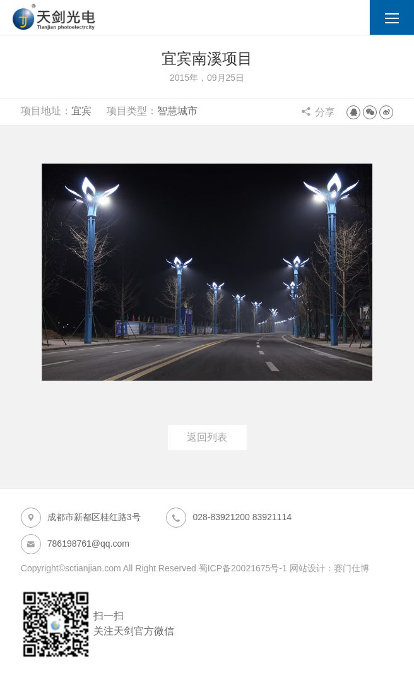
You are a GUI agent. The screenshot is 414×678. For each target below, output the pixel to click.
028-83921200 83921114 (229, 518)
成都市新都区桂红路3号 (81, 518)
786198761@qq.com (75, 544)
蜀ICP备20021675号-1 (243, 568)
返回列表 (207, 437)
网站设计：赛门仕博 (329, 568)
